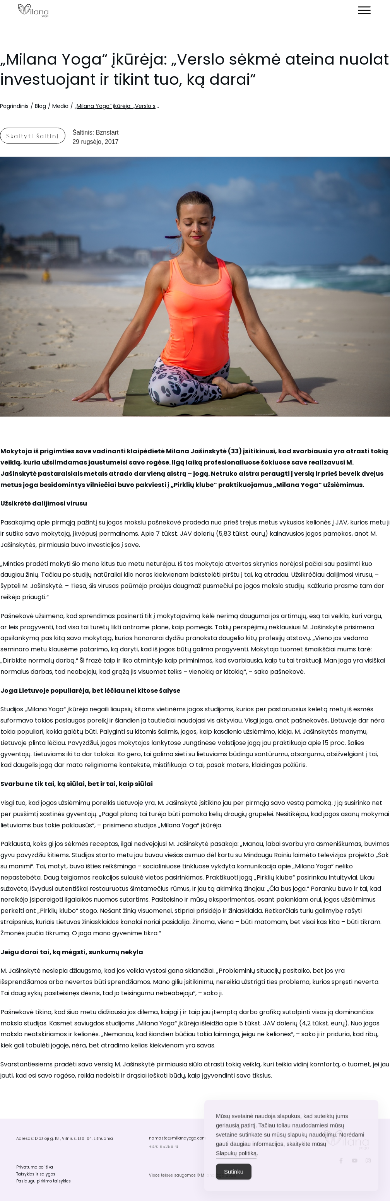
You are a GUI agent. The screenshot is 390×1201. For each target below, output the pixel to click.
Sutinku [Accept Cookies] (233, 1184)
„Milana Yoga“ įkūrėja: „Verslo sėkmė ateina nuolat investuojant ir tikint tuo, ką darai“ (194, 69)
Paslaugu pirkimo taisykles (43, 1181)
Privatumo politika (34, 1167)
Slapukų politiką (236, 1165)
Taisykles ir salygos (35, 1174)
